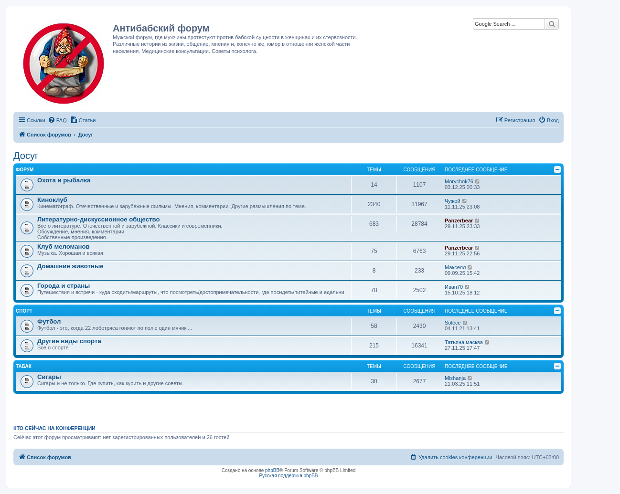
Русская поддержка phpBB (288, 475)
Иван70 (454, 287)
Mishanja (455, 378)
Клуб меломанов (63, 246)
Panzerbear (459, 220)
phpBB (272, 470)
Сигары (49, 376)
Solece (453, 323)
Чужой (452, 201)
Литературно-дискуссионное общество (98, 219)
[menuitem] (57, 120)
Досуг (25, 155)
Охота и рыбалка (63, 180)
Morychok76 (459, 181)
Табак (24, 366)
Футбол (49, 321)
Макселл (455, 267)
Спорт (24, 311)
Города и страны (63, 285)
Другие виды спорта (69, 341)
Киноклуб (52, 199)
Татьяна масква (464, 342)
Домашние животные (70, 266)
